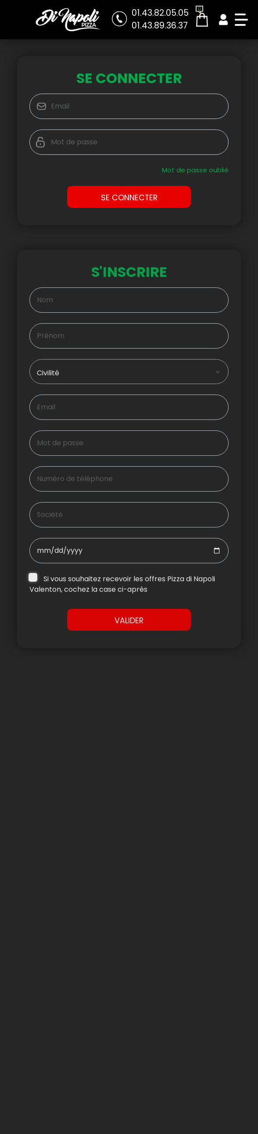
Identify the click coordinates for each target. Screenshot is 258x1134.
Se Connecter (129, 198)
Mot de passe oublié (195, 171)
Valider (129, 624)
